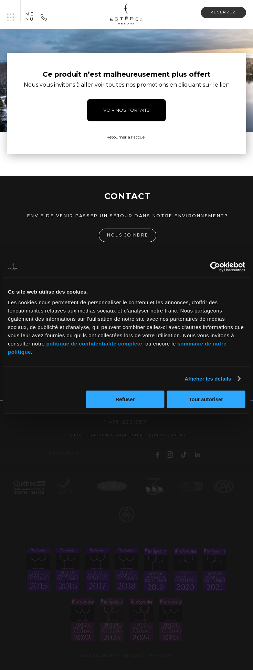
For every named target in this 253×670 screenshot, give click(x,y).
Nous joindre (127, 235)
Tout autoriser (206, 399)
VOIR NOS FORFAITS (126, 110)
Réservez (223, 12)
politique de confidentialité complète (94, 344)
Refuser (125, 399)
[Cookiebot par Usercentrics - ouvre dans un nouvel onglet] (215, 267)
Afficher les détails (208, 379)
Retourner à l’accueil (126, 137)
